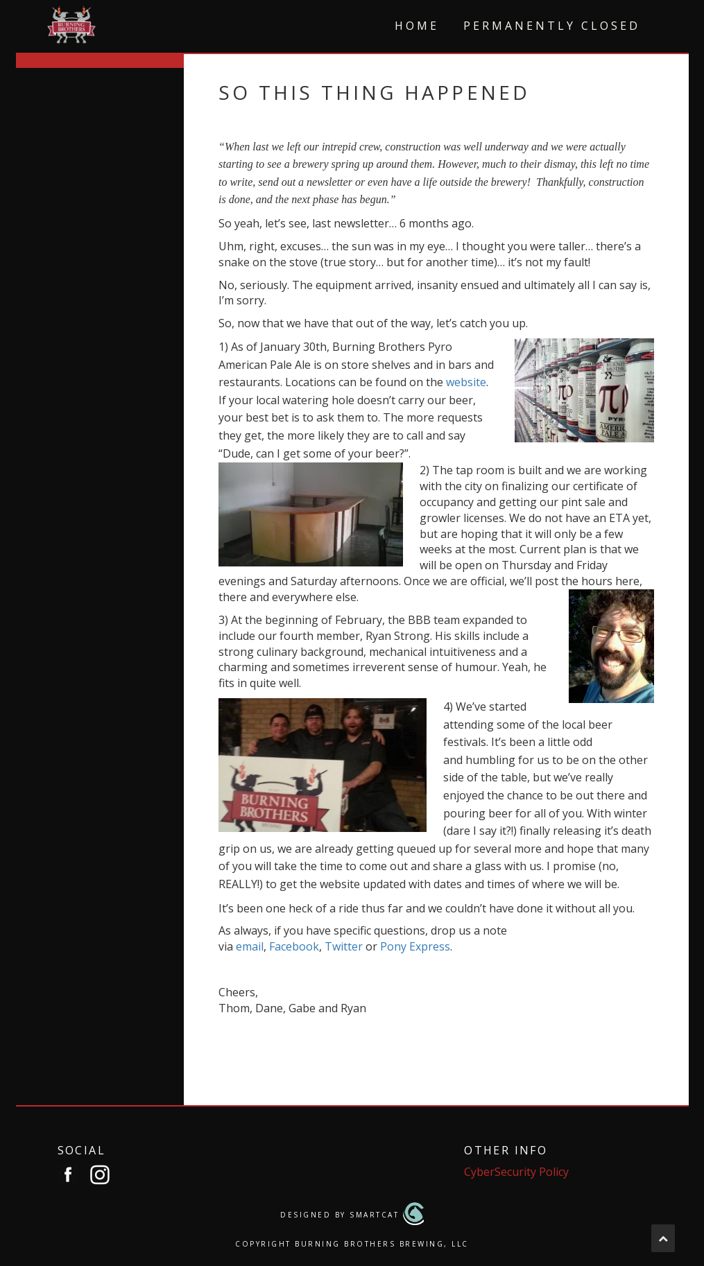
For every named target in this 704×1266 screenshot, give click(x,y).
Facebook (294, 946)
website (466, 382)
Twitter (344, 946)
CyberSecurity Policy (516, 1171)
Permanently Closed (551, 25)
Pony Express (415, 946)
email (250, 946)
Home (417, 25)
